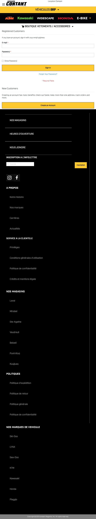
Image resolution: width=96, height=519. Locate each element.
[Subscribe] (81, 165)
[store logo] (28, 3)
